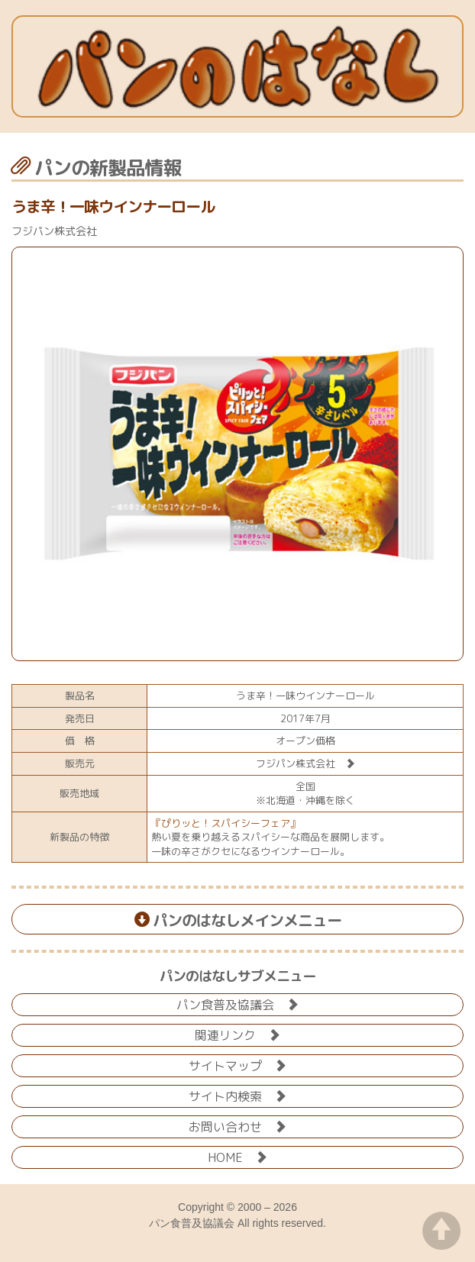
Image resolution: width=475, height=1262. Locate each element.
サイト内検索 (237, 1095)
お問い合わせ (237, 1125)
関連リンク (237, 1034)
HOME (237, 1156)
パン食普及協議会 (237, 1003)
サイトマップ (237, 1064)
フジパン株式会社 (305, 763)
